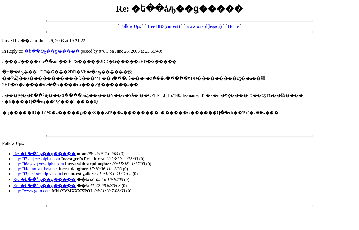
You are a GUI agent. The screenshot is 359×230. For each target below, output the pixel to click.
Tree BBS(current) (163, 26)
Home (233, 26)
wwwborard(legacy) (204, 26)
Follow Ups (130, 26)
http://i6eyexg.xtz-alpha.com (39, 163)
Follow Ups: (13, 143)
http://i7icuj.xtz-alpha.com (37, 159)
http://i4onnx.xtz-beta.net (36, 168)
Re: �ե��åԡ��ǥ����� (44, 153)
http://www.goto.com (32, 190)
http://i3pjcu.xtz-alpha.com (37, 173)
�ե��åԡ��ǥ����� (51, 51)
